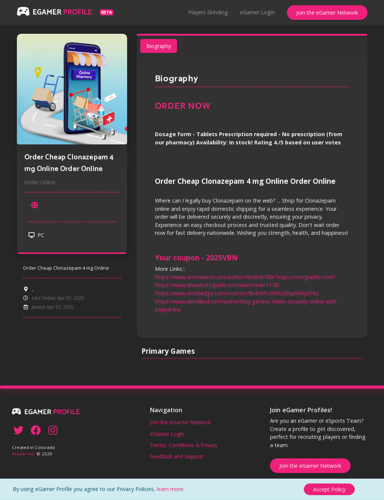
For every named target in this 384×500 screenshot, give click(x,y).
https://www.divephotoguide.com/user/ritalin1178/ (218, 283)
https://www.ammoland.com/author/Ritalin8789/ (215, 275)
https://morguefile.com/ (304, 275)
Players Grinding (208, 12)
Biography (160, 49)
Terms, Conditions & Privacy (184, 445)
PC (36, 237)
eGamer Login (257, 12)
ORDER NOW (184, 109)
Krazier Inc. (23, 453)
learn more (170, 488)
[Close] (329, 489)
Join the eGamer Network (327, 12)
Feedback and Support (176, 456)
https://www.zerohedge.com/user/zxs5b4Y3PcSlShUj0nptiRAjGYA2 (237, 291)
